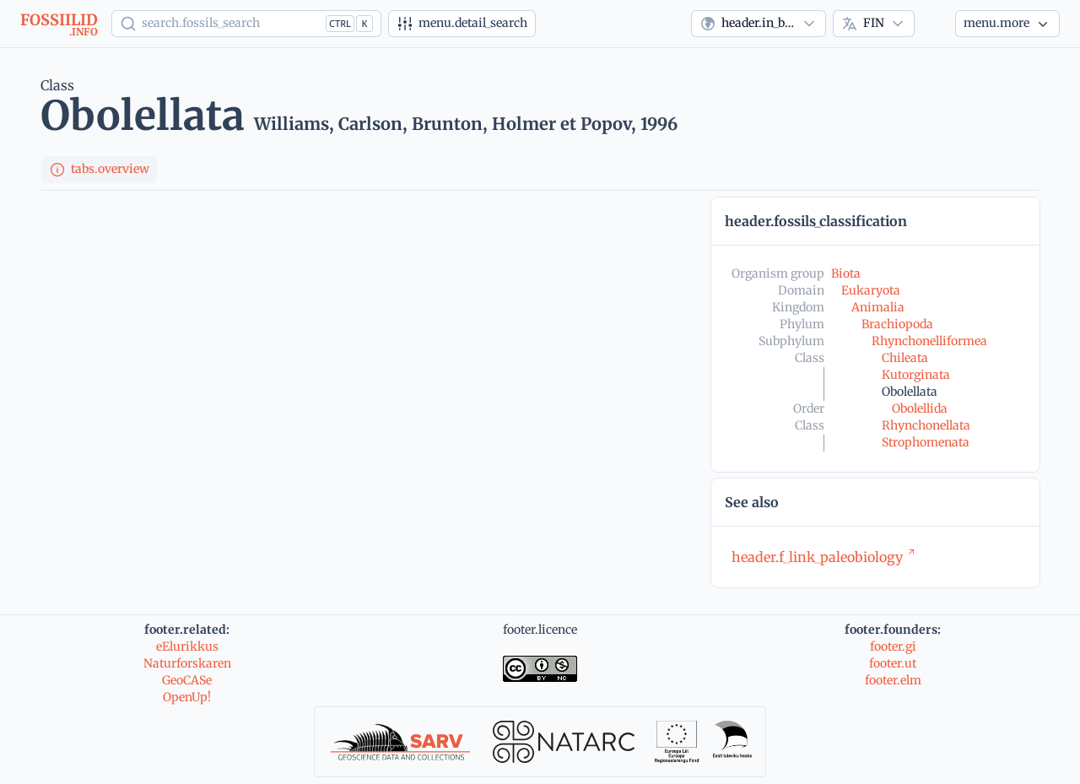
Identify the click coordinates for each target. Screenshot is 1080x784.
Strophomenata (925, 442)
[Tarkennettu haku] (462, 23)
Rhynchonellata (926, 425)
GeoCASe (187, 680)
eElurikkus (187, 646)
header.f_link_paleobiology (824, 557)
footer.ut (892, 663)
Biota (846, 273)
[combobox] (758, 23)
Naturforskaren (187, 663)
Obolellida (920, 408)
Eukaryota (870, 290)
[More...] (1007, 23)
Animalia (877, 307)
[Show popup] (246, 23)
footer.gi (893, 646)
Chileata (905, 357)
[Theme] (934, 23)
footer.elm (893, 680)
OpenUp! (187, 697)
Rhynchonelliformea (929, 341)
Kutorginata (916, 374)
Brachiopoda (897, 324)
